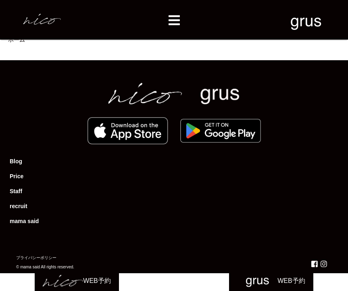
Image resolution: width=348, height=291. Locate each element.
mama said (24, 221)
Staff (16, 191)
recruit (18, 206)
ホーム (16, 39)
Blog (16, 161)
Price (16, 176)
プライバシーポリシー (36, 257)
